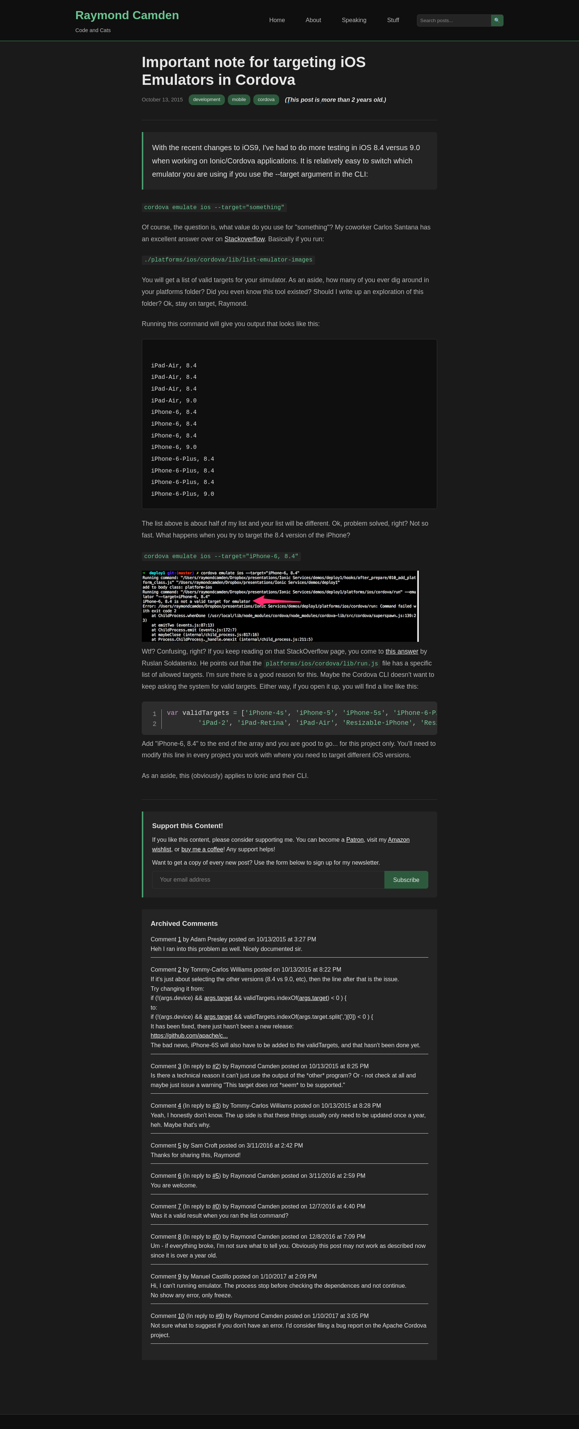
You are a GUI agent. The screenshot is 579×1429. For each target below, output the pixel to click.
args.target (218, 998)
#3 (215, 1106)
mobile (239, 99)
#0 (215, 1206)
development (206, 99)
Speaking (354, 20)
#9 (219, 1316)
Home (277, 20)
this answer (402, 651)
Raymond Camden (127, 15)
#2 (215, 1066)
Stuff (393, 20)
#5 (215, 1176)
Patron (355, 840)
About (313, 20)
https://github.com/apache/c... (189, 1035)
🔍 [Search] (497, 20)
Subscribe (406, 880)
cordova (266, 99)
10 (181, 1316)
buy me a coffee (202, 849)
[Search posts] (454, 20)
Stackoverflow (245, 239)
